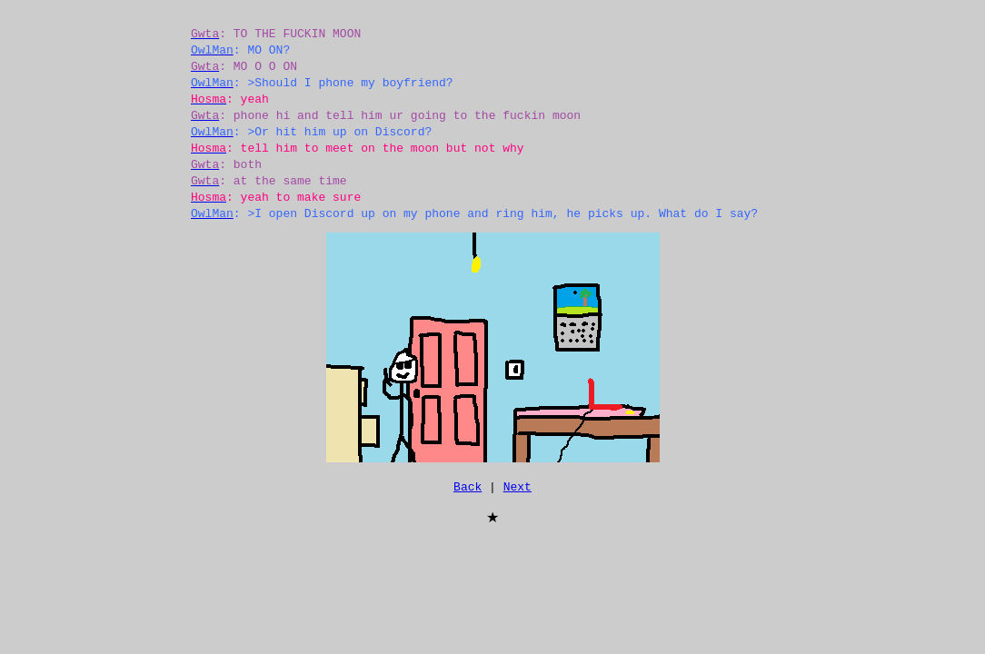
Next (517, 489)
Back (467, 489)
